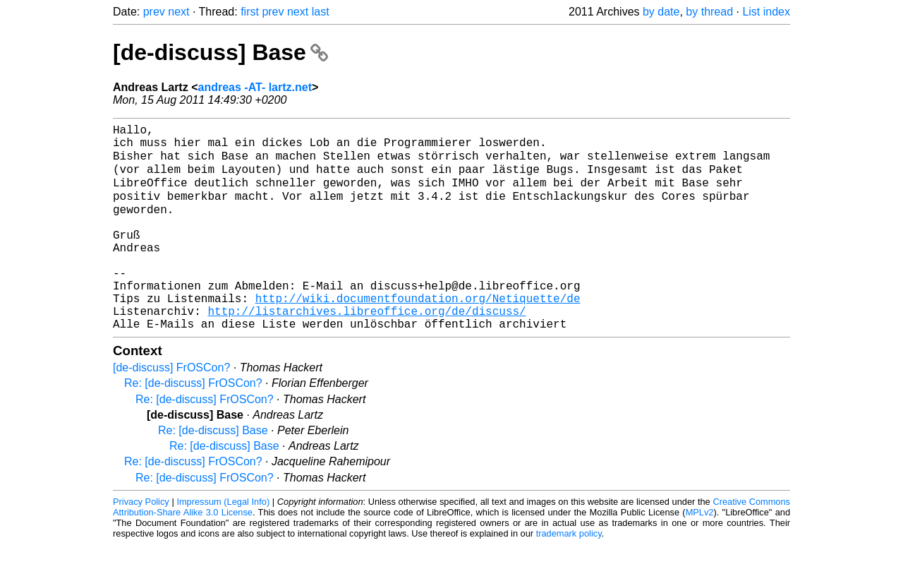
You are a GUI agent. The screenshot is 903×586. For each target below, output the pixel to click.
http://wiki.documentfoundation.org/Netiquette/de (418, 334)
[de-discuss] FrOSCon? (171, 409)
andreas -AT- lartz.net (255, 87)
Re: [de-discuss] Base (213, 472)
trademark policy (569, 575)
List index (766, 12)
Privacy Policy (141, 543)
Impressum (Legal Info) (222, 543)
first (250, 12)
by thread (709, 12)
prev (154, 12)
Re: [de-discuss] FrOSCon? (193, 425)
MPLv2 (700, 554)
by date (661, 12)
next (178, 12)
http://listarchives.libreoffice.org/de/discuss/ (366, 349)
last (320, 12)
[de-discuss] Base (220, 52)
